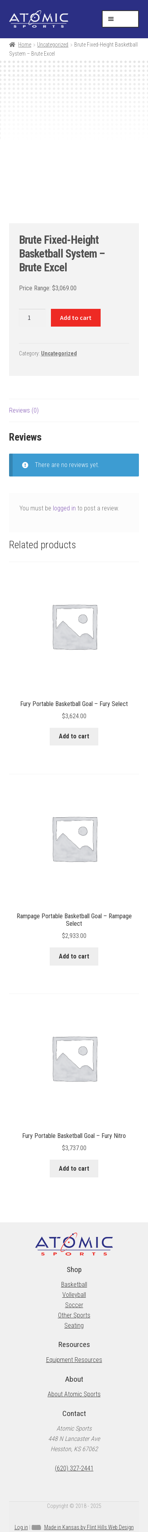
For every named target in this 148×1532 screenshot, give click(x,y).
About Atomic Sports (74, 1394)
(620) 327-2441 (74, 1468)
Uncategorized (52, 44)
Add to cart (76, 317)
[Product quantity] (32, 318)
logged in (64, 508)
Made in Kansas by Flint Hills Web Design (89, 1527)
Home (24, 44)
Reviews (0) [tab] (24, 410)
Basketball (74, 1284)
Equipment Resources (74, 1360)
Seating (74, 1325)
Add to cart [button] (74, 736)
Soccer (74, 1305)
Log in (21, 1527)
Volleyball (74, 1294)
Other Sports (74, 1315)
